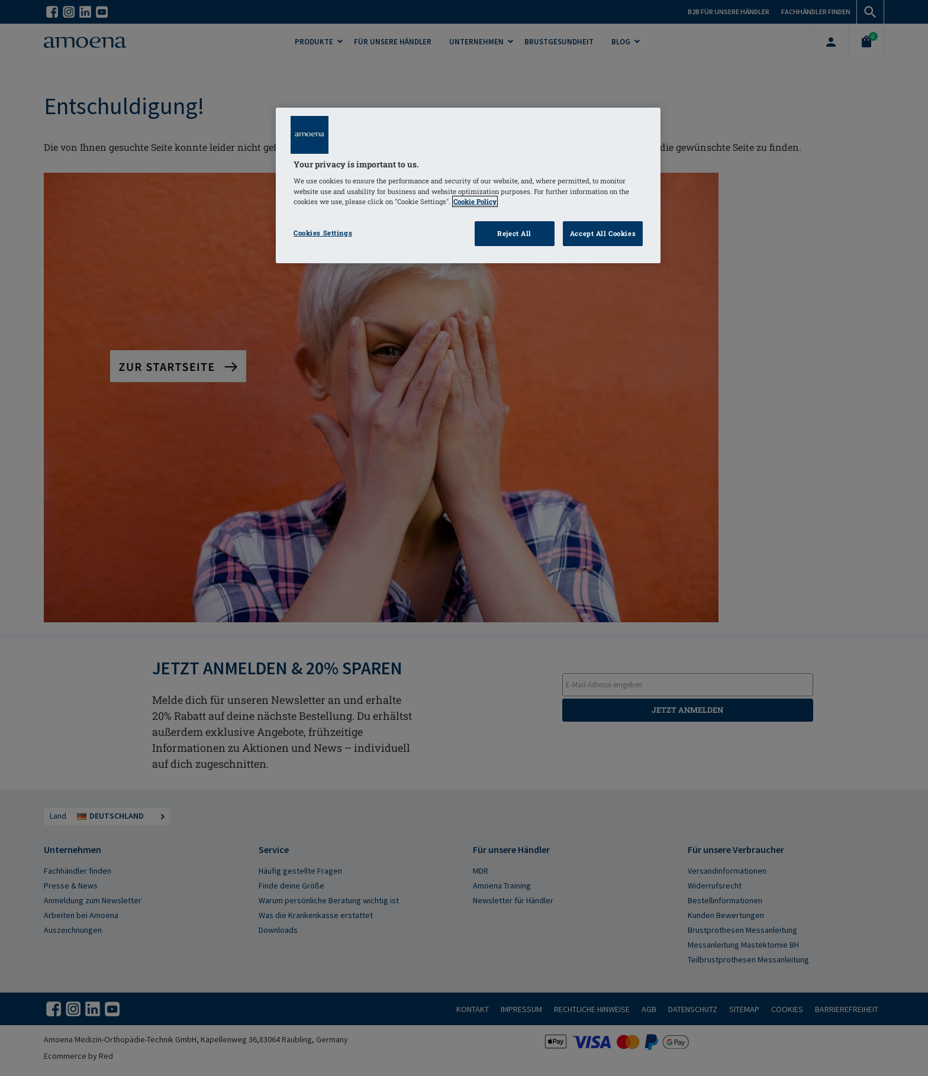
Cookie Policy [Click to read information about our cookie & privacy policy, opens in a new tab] (475, 201)
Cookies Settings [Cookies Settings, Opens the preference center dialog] (323, 232)
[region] (468, 185)
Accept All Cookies (603, 233)
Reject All (514, 233)
